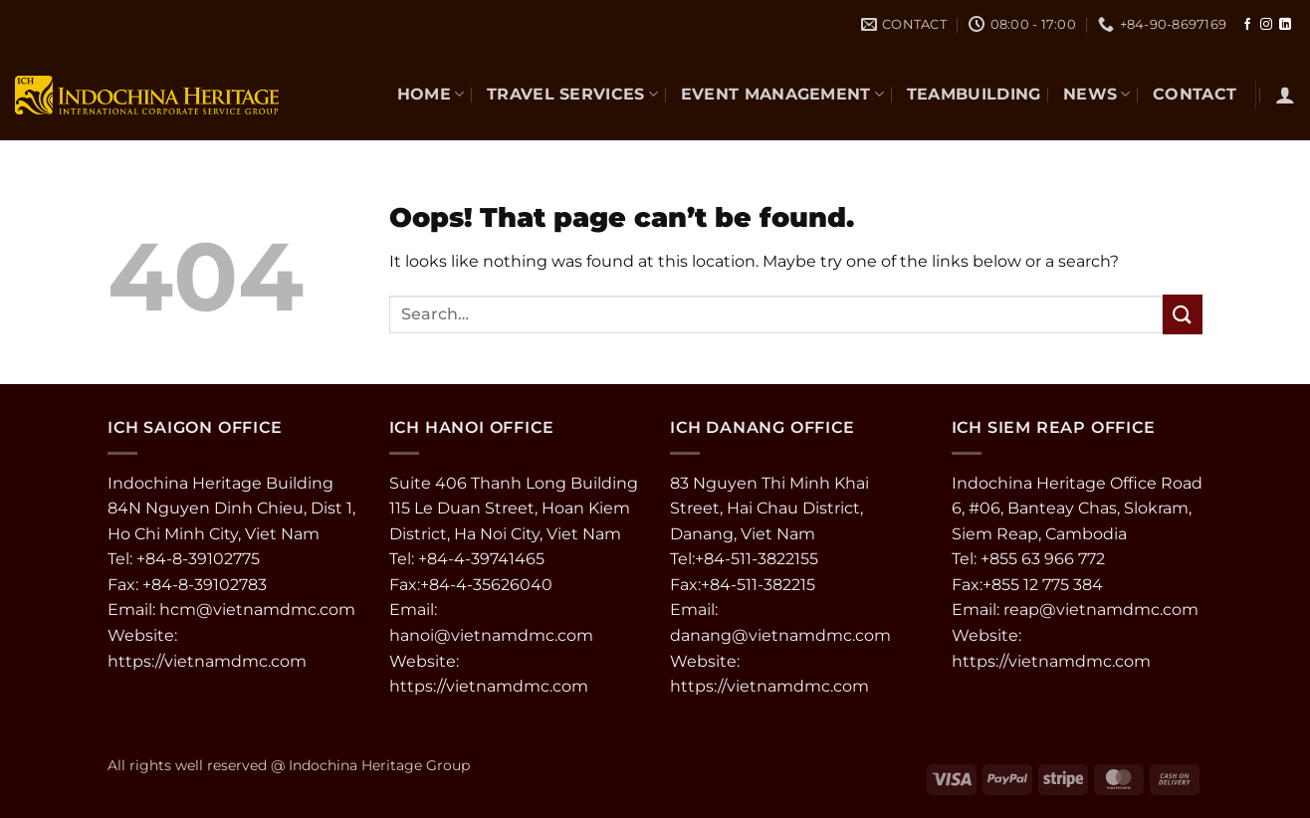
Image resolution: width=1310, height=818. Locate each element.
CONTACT (1194, 94)
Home (431, 94)
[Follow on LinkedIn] (1285, 25)
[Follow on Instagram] (1266, 25)
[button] (1285, 94)
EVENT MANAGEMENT (783, 94)
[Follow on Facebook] (1247, 25)
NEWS (1097, 94)
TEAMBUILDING (974, 94)
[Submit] (1182, 314)
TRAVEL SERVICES (572, 94)
